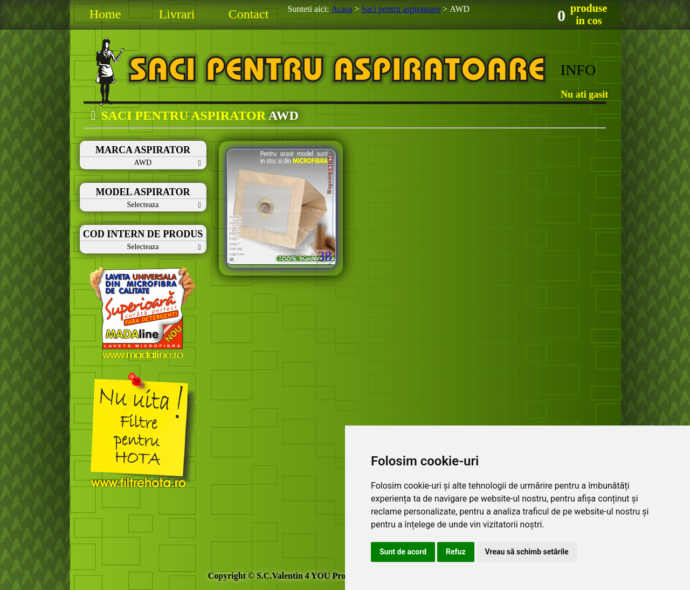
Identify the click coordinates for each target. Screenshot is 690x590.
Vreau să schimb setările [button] (527, 551)
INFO (578, 69)
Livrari (177, 14)
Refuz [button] (456, 551)
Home (105, 14)
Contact (249, 14)
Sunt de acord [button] (403, 551)
